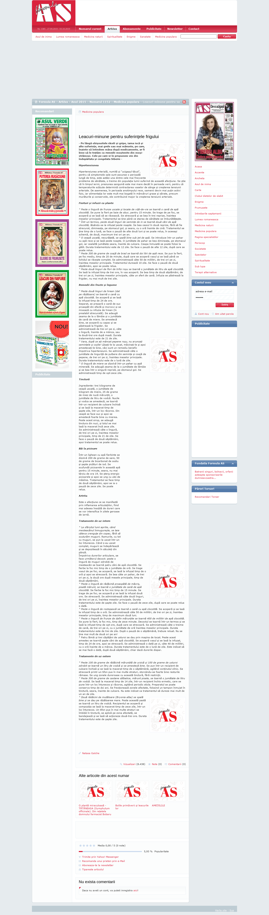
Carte (198, 190)
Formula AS (47, 101)
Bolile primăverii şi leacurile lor (132, 795)
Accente (199, 172)
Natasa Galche (90, 753)
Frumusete (201, 207)
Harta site (221, 910)
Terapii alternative (206, 272)
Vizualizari (134, 764)
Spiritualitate (114, 36)
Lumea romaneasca (68, 36)
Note (157, 764)
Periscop (200, 242)
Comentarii (177, 764)
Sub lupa (200, 266)
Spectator (200, 254)
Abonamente (132, 28)
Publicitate (153, 28)
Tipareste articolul (93, 869)
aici (135, 890)
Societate (200, 248)
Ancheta (199, 178)
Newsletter (175, 28)
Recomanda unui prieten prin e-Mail (103, 861)
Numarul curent (90, 28)
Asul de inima (44, 36)
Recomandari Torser (207, 496)
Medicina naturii (93, 36)
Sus (231, 910)
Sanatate (145, 36)
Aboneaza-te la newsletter (97, 865)
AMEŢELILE (169, 794)
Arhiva (112, 28)
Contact (194, 28)
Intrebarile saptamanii (208, 213)
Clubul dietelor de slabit (209, 195)
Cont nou (203, 313)
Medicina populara (166, 36)
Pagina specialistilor (206, 237)
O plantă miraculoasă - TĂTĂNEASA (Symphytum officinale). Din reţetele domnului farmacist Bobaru (95, 798)
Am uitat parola (224, 313)
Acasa (198, 166)
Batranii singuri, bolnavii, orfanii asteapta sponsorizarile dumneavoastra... (214, 474)
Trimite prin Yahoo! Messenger (100, 856)
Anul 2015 (78, 101)
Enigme (131, 36)
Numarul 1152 (100, 101)
